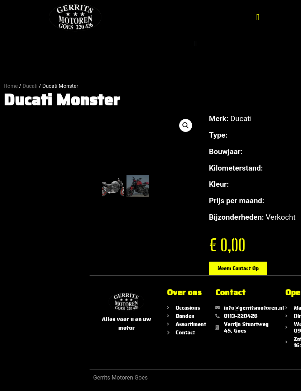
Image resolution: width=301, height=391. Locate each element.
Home (11, 86)
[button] (258, 17)
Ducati (30, 86)
